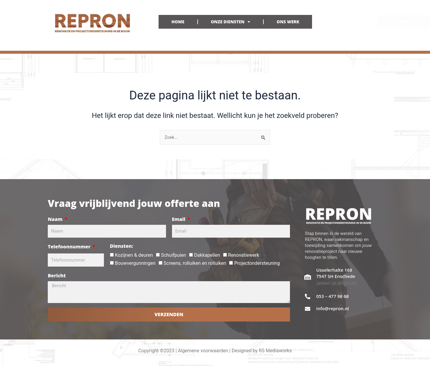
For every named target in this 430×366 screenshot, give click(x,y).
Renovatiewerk (243, 255)
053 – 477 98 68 (332, 296)
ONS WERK (288, 21)
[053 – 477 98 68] (307, 296)
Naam (56, 219)
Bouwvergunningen (135, 263)
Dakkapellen (207, 255)
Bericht (57, 275)
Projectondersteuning (257, 263)
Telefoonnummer (70, 246)
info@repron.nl (332, 308)
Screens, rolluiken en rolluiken (195, 263)
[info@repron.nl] (307, 308)
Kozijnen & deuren (134, 255)
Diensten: (121, 246)
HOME (177, 21)
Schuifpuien (173, 255)
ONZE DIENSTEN (230, 22)
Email (179, 219)
